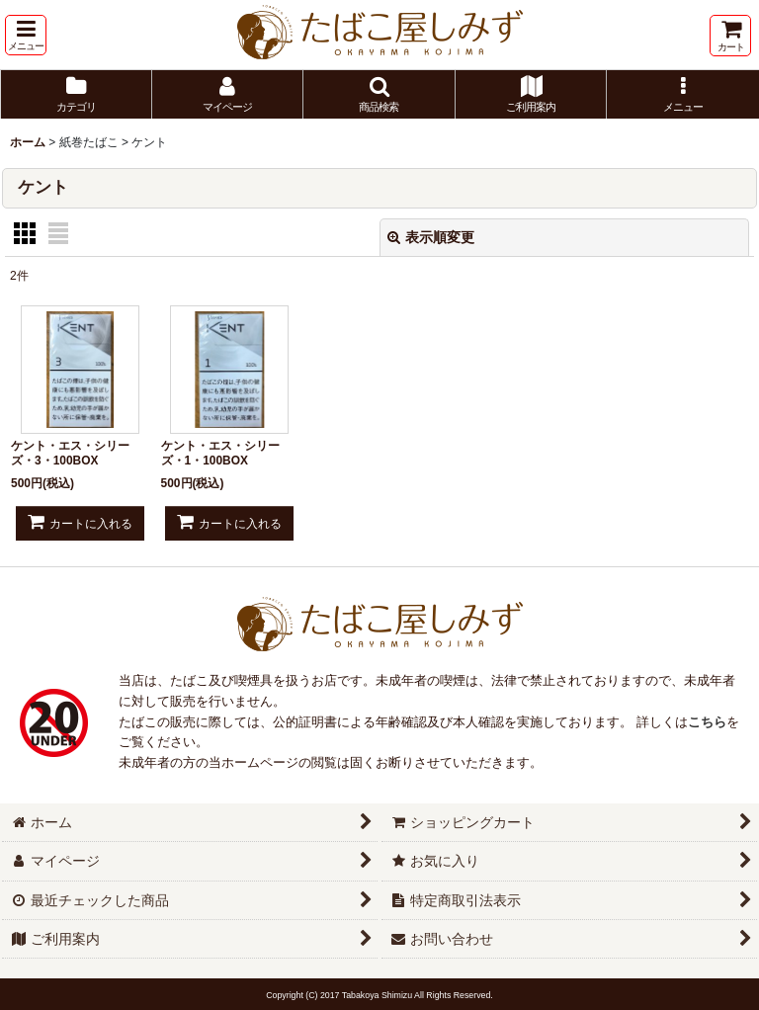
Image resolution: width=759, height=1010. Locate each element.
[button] (25, 35)
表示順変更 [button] (430, 237)
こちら (707, 722)
